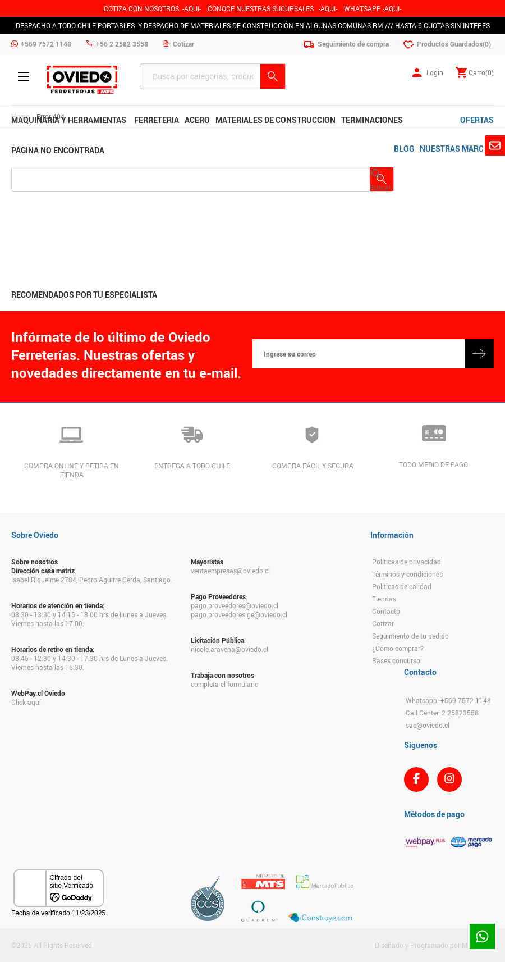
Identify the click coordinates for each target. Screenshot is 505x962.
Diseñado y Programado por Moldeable (434, 945)
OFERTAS (477, 120)
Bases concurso (396, 660)
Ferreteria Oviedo (82, 80)
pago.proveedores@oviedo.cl (234, 605)
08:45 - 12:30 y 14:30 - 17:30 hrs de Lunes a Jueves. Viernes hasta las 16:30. (89, 663)
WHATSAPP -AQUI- (372, 8)
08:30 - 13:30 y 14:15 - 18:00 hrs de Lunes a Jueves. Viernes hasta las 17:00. (89, 619)
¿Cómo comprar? (398, 648)
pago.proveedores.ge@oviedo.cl (239, 614)
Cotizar (383, 623)
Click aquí (26, 701)
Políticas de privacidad (406, 561)
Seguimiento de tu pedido (410, 635)
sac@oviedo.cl (427, 725)
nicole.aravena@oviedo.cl (229, 649)
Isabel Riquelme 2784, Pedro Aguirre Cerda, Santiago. (91, 579)
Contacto (386, 611)
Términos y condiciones (407, 573)
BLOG (404, 148)
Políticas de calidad (401, 586)
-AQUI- (192, 8)
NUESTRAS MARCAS (457, 148)
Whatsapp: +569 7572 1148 (448, 700)
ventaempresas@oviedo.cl (230, 570)
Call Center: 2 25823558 (442, 712)
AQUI (328, 8)
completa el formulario (225, 684)
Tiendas (384, 598)
